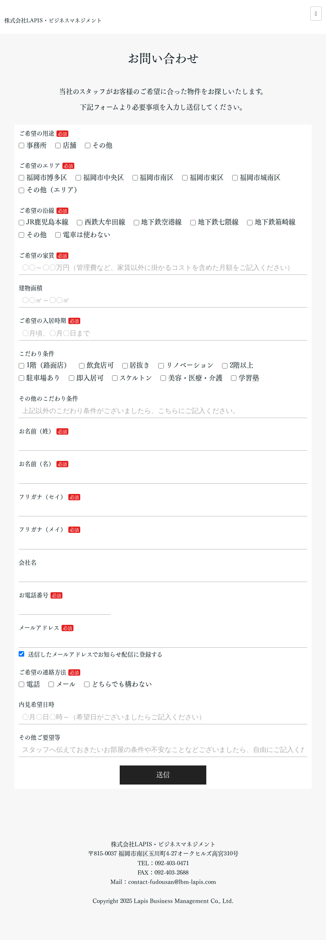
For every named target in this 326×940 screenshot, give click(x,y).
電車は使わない (82, 234)
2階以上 (237, 365)
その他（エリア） (50, 189)
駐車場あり (39, 377)
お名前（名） (36, 464)
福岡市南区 (153, 177)
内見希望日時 (36, 704)
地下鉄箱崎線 (271, 222)
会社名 (28, 563)
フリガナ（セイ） (42, 497)
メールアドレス (39, 628)
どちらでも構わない (118, 684)
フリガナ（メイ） (42, 529)
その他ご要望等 (39, 737)
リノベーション (186, 365)
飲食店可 (96, 365)
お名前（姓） (36, 431)
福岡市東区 (203, 177)
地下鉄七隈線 (214, 222)
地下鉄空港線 (158, 222)
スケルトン (132, 377)
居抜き (136, 365)
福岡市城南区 (256, 177)
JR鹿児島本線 (43, 222)
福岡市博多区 (43, 177)
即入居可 (86, 377)
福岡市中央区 (100, 177)
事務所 (33, 145)
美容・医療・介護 (191, 377)
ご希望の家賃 (36, 255)
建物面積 (30, 288)
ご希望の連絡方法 (42, 672)
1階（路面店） (44, 365)
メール (62, 684)
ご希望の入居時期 (42, 321)
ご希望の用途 (36, 133)
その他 (99, 145)
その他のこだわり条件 (48, 399)
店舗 (65, 145)
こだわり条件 (36, 354)
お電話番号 (33, 595)
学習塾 (245, 377)
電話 (29, 684)
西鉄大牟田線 (101, 222)
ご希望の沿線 (36, 211)
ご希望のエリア (39, 166)
